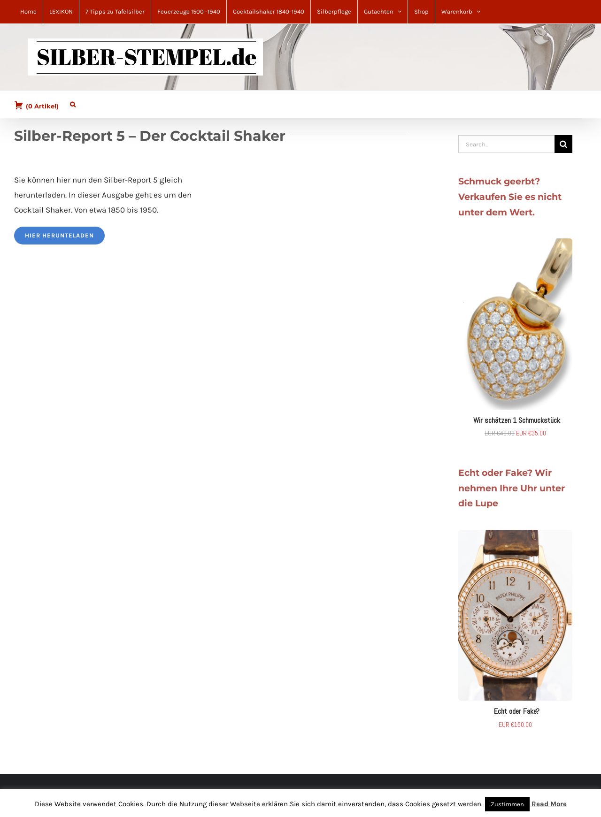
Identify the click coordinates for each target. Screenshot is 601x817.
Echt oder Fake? (516, 711)
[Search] (563, 144)
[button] (73, 102)
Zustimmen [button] (507, 804)
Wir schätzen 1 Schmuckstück (516, 420)
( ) (36, 105)
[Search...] (506, 144)
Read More (549, 804)
